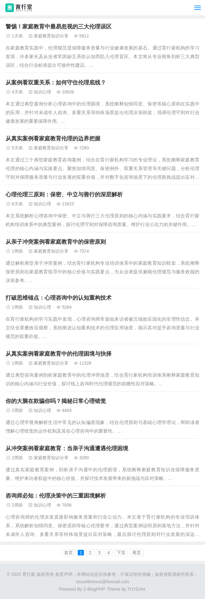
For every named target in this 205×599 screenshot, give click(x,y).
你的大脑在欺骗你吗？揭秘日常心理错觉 (56, 401)
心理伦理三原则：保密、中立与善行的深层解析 (64, 194)
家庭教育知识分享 (51, 35)
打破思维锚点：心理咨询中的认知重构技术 (58, 298)
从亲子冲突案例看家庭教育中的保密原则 (56, 242)
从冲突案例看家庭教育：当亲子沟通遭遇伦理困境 (67, 448)
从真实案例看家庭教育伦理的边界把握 (53, 138)
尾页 (136, 552)
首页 (68, 552)
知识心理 (42, 91)
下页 (121, 552)
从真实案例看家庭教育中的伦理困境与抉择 (58, 354)
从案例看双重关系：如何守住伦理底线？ (56, 82)
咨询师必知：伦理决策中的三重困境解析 (56, 496)
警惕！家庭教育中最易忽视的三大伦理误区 (58, 27)
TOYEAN (136, 589)
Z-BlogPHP (93, 589)
